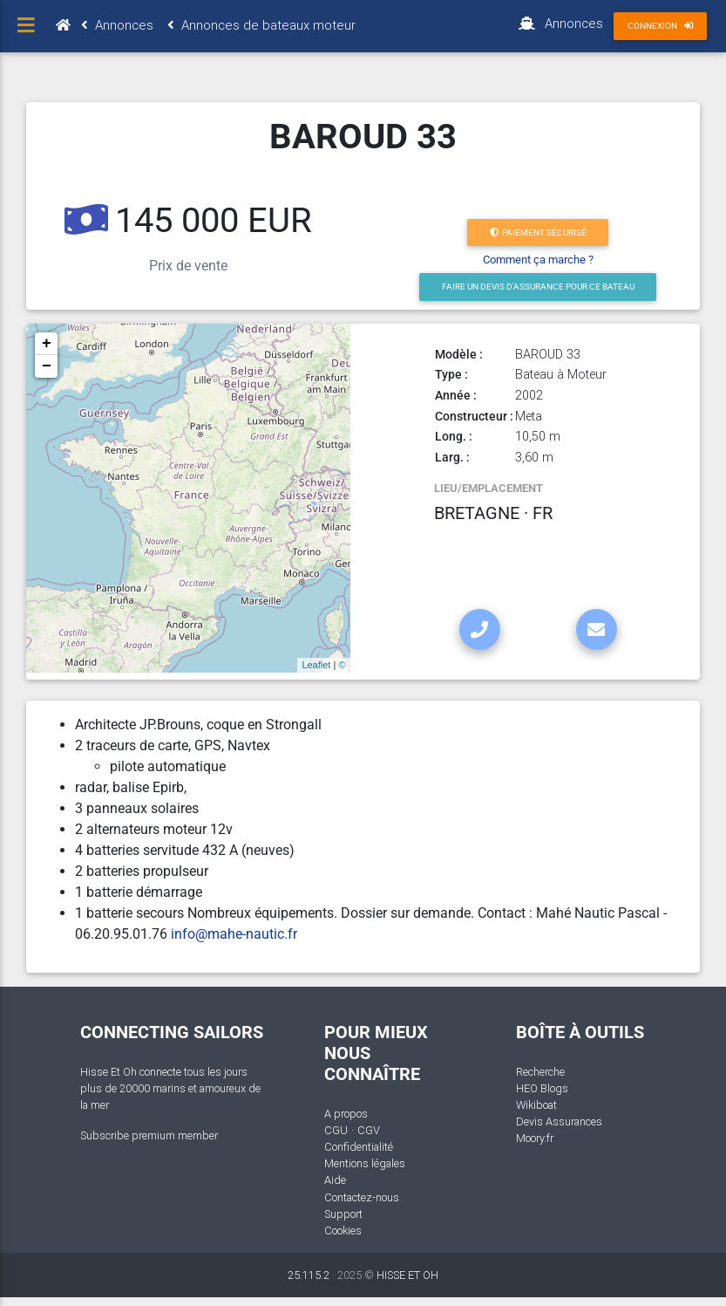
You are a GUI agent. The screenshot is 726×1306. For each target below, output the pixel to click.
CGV (368, 1130)
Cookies (343, 1230)
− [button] (46, 366)
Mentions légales (364, 1163)
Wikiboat (536, 1104)
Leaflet (316, 665)
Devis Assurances (559, 1121)
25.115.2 (308, 1275)
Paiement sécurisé (538, 232)
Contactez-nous (361, 1197)
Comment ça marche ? (538, 259)
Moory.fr (534, 1138)
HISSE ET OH (407, 1275)
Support (343, 1214)
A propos (346, 1113)
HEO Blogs (542, 1088)
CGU (336, 1130)
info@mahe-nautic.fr (234, 934)
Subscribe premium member (149, 1135)
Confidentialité (358, 1146)
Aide (335, 1180)
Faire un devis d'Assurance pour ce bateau (538, 286)
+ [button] (46, 343)
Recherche (540, 1071)
